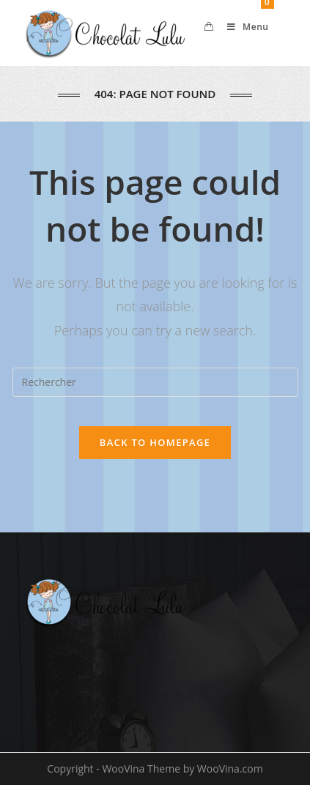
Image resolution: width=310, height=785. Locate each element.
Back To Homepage (155, 442)
